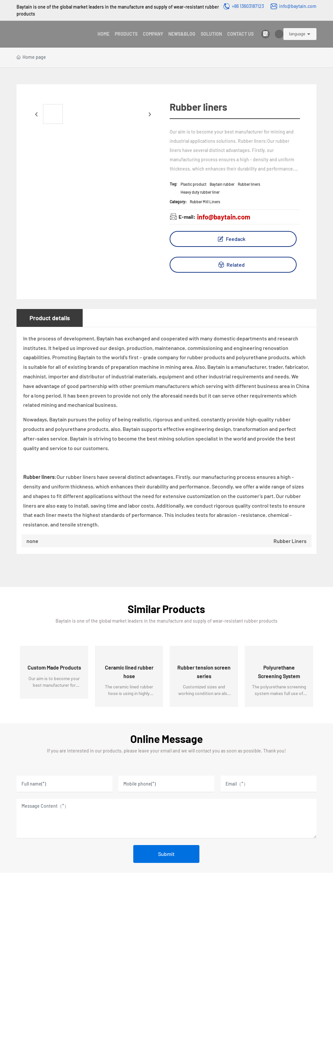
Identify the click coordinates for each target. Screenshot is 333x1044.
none (32, 541)
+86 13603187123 (248, 6)
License (40, 1027)
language (297, 34)
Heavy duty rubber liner (200, 192)
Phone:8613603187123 (56, 942)
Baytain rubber (222, 184)
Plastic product (193, 184)
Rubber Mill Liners (205, 201)
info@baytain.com (297, 6)
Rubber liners (249, 184)
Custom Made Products (54, 667)
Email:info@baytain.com (59, 957)
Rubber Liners (290, 541)
